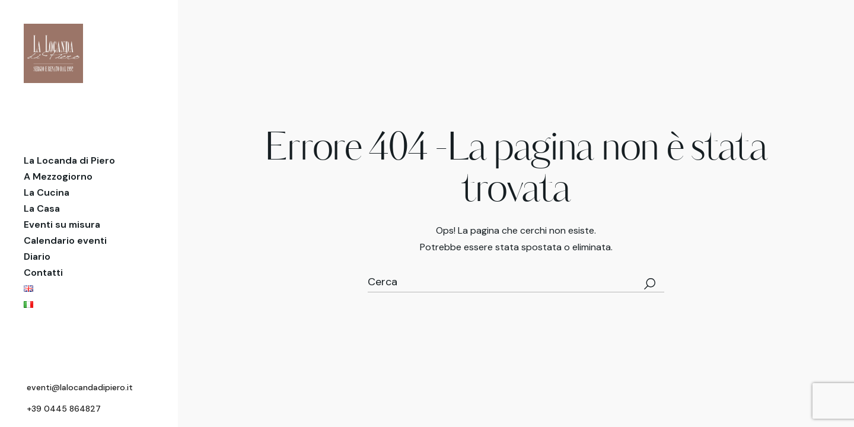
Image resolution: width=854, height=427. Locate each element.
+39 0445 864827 (64, 408)
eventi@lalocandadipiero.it (80, 387)
